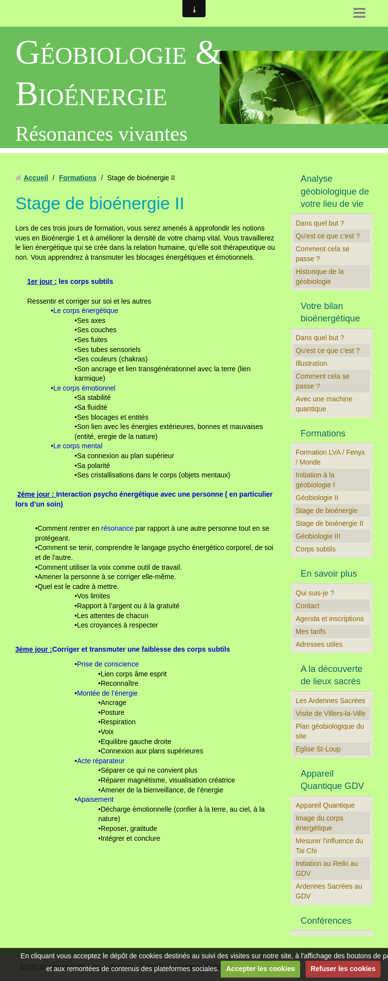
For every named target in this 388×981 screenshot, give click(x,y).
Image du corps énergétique (320, 823)
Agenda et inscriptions (330, 619)
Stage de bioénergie (326, 510)
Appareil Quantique (325, 805)
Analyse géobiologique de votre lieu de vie (335, 191)
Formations (77, 178)
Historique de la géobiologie (320, 276)
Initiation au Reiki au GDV (327, 868)
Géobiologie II (317, 498)
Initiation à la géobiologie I (315, 480)
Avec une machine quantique (324, 404)
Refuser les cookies (343, 969)
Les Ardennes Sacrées (330, 701)
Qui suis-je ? (315, 593)
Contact (307, 606)
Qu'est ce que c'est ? (328, 236)
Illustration (311, 363)
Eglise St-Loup (318, 749)
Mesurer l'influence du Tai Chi (329, 846)
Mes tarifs (311, 631)
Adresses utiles (319, 644)
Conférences (326, 921)
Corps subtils (316, 549)
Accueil (36, 178)
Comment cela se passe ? (322, 254)
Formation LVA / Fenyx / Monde (330, 457)
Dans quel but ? (320, 223)
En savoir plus (329, 574)
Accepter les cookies (260, 969)
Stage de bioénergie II (329, 523)
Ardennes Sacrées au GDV (329, 891)
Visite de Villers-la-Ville (331, 713)
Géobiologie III (318, 536)
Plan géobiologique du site (330, 731)
